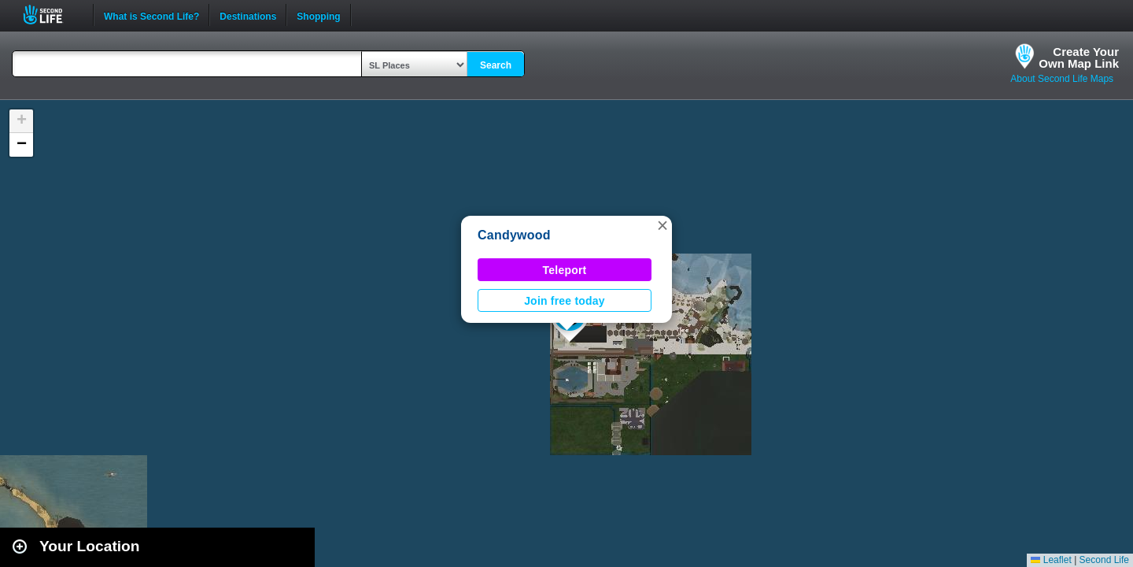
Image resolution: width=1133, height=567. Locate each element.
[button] (662, 225)
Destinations (248, 15)
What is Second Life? (151, 15)
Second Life (51, 14)
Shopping (318, 15)
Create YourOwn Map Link (1079, 57)
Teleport (565, 270)
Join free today (564, 301)
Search (495, 65)
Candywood (514, 235)
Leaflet (1051, 559)
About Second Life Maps (1061, 78)
